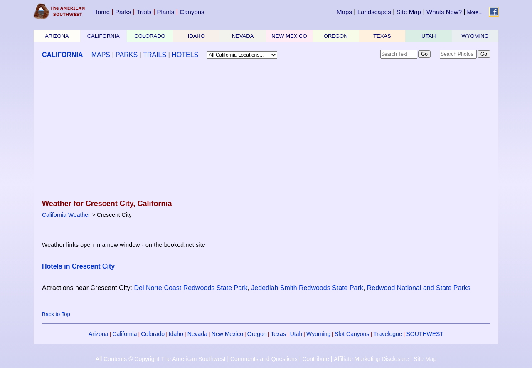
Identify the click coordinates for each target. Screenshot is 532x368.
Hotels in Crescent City (78, 266)
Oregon (257, 334)
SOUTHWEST (424, 334)
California (124, 334)
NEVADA (243, 36)
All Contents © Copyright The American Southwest (161, 359)
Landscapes (374, 11)
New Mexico (227, 334)
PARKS (127, 54)
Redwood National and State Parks (418, 287)
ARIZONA (57, 36)
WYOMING (475, 36)
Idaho (176, 334)
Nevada (197, 334)
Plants (166, 11)
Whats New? (444, 11)
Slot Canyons (352, 334)
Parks (123, 11)
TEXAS (382, 36)
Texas (278, 334)
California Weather (66, 214)
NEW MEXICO (289, 36)
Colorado (153, 334)
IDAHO (196, 36)
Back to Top (56, 314)
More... (475, 12)
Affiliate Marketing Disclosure (371, 359)
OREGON (336, 36)
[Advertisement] (266, 131)
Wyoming (318, 334)
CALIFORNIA (103, 36)
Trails (143, 11)
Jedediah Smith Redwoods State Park (307, 287)
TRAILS (154, 54)
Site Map (409, 11)
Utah (296, 334)
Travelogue (387, 334)
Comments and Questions (264, 359)
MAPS (100, 54)
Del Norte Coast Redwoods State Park (190, 287)
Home (101, 11)
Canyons (192, 11)
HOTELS (185, 54)
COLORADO (149, 36)
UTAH (428, 36)
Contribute (315, 359)
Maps (344, 11)
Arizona (98, 334)
